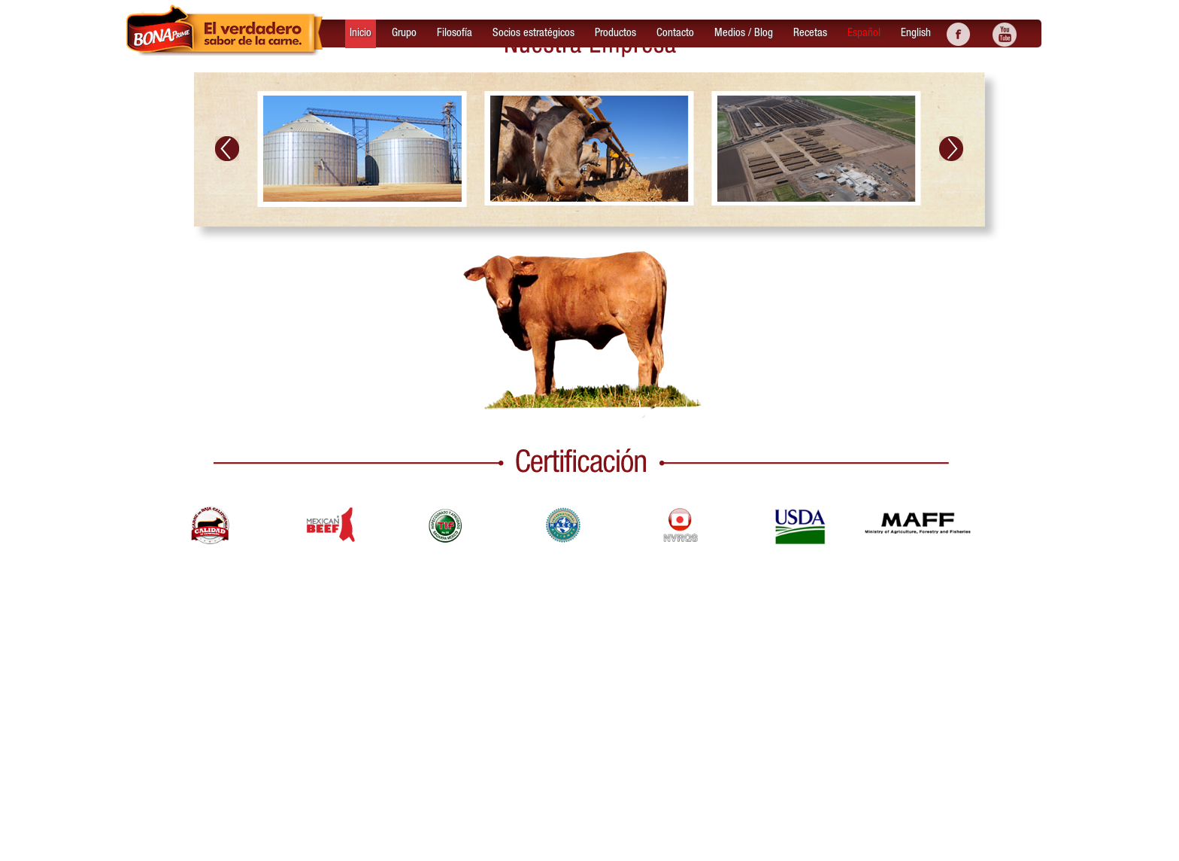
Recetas (810, 33)
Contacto (675, 33)
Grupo (404, 33)
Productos (615, 33)
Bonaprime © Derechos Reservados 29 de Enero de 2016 (469, 844)
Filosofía (454, 33)
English (916, 33)
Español (863, 33)
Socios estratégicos (533, 33)
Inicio (360, 33)
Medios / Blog (743, 33)
